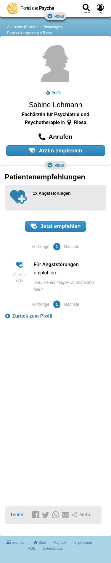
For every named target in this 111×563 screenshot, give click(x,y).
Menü (55, 16)
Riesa (47, 33)
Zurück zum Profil (28, 316)
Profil (53, 93)
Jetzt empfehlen (55, 226)
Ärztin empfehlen (55, 150)
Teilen (16, 514)
